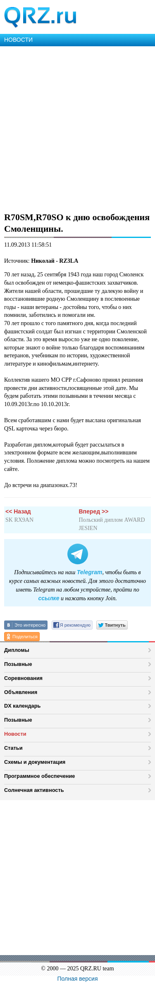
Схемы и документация (34, 762)
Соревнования (23, 678)
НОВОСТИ (18, 39)
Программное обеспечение (39, 776)
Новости (15, 734)
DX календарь (22, 706)
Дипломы (16, 650)
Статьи (13, 748)
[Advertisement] (77, 127)
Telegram (90, 572)
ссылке (48, 598)
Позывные (18, 664)
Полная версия (77, 978)
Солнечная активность (34, 790)
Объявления (20, 692)
